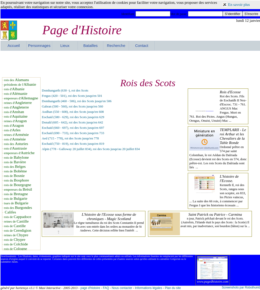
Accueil (14, 45)
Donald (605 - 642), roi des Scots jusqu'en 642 (72, 122)
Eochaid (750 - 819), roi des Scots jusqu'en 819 (73, 144)
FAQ (106, 288)
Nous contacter (122, 288)
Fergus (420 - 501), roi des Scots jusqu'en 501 (72, 96)
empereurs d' (21, 98)
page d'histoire (90, 288)
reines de (16, 221)
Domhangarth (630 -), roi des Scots (65, 90)
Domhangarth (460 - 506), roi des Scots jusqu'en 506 (77, 101)
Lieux (64, 45)
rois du (16, 180)
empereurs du (18, 189)
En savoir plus (239, 5)
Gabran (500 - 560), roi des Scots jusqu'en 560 (72, 106)
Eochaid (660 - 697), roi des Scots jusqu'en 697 (73, 128)
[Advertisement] (130, 63)
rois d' (14, 89)
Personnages (39, 45)
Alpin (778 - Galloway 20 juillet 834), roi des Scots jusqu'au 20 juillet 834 (91, 149)
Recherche (116, 45)
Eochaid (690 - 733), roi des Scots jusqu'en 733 (73, 133)
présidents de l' (20, 84)
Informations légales (148, 288)
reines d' (18, 103)
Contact (141, 45)
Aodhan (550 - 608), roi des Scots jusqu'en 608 (73, 112)
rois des (16, 80)
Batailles (90, 45)
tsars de (16, 203)
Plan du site (173, 288)
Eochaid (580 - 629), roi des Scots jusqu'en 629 (73, 117)
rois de (16, 157)
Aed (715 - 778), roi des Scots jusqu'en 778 (70, 138)
